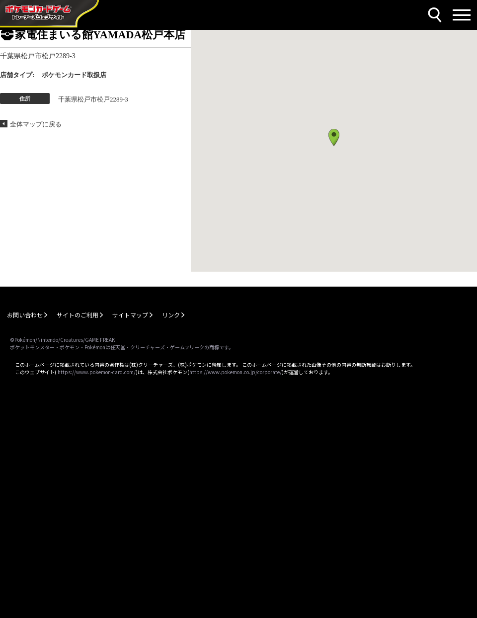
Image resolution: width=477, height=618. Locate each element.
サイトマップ (130, 314)
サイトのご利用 (77, 314)
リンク (171, 314)
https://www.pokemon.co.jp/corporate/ (235, 372)
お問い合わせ (25, 314)
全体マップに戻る (36, 124)
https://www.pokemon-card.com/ (97, 372)
